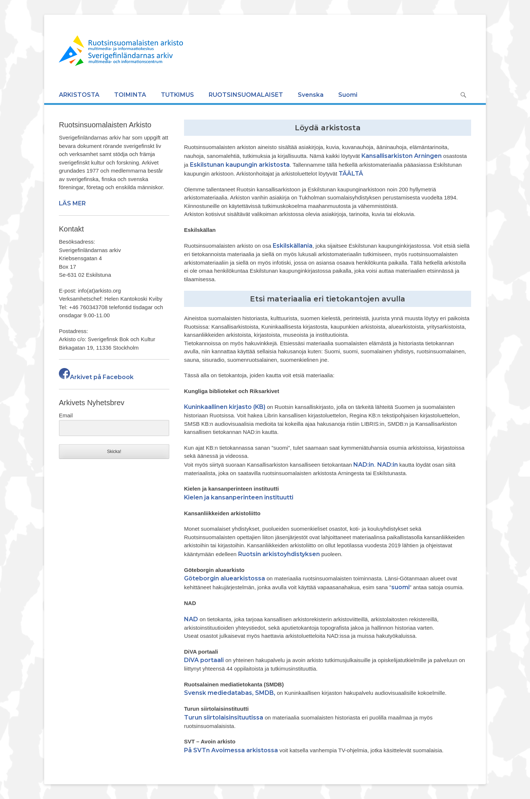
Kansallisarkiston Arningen (401, 155)
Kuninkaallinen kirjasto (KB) (224, 406)
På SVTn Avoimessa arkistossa (231, 750)
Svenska (311, 94)
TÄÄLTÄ (351, 173)
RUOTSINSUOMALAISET (246, 94)
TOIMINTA (130, 94)
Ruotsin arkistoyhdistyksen (279, 554)
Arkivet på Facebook (96, 377)
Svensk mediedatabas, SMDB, (229, 692)
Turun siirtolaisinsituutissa (223, 717)
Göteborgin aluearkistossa (224, 578)
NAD (191, 619)
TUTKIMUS (177, 94)
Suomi (347, 94)
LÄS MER (72, 203)
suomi (400, 587)
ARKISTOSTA (79, 94)
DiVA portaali (204, 660)
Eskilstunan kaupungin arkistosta (240, 164)
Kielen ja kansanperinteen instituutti (238, 497)
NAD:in (363, 464)
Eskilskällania (292, 245)
